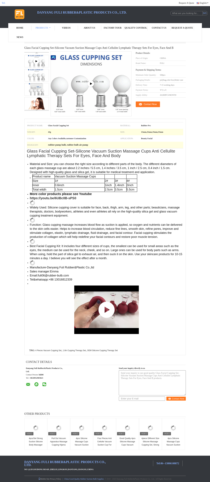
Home (19, 28)
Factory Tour (113, 28)
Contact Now (150, 104)
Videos (66, 28)
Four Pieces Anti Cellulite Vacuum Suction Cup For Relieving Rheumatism (104, 444)
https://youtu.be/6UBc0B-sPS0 (53, 198)
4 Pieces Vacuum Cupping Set (48, 350)
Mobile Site (43, 479)
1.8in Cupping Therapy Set (74, 350)
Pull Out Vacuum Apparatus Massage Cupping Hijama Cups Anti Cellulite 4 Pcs (58, 444)
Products (43, 28)
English (204, 3)
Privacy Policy (55, 479)
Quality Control (136, 28)
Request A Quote (186, 3)
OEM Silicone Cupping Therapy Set (102, 350)
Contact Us (159, 28)
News (20, 37)
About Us (89, 28)
